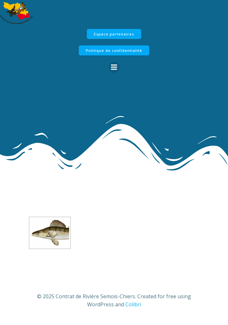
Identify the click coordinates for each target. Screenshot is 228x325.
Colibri (133, 304)
